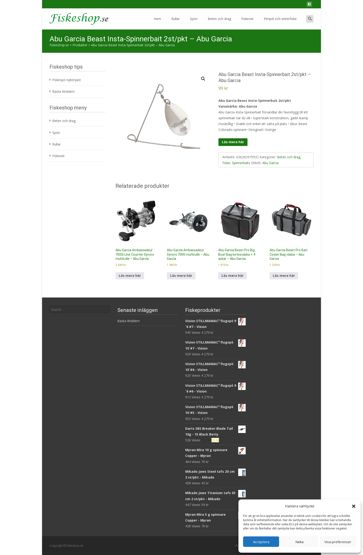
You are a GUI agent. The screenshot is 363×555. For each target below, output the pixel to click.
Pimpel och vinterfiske (280, 23)
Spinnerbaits (241, 163)
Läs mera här (233, 142)
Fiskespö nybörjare (66, 80)
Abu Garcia (270, 163)
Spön (194, 23)
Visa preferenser (337, 541)
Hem (157, 23)
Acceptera (261, 541)
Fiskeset (247, 23)
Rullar (175, 23)
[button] (353, 506)
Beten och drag (219, 23)
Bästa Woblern (63, 91)
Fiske (226, 163)
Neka (299, 541)
